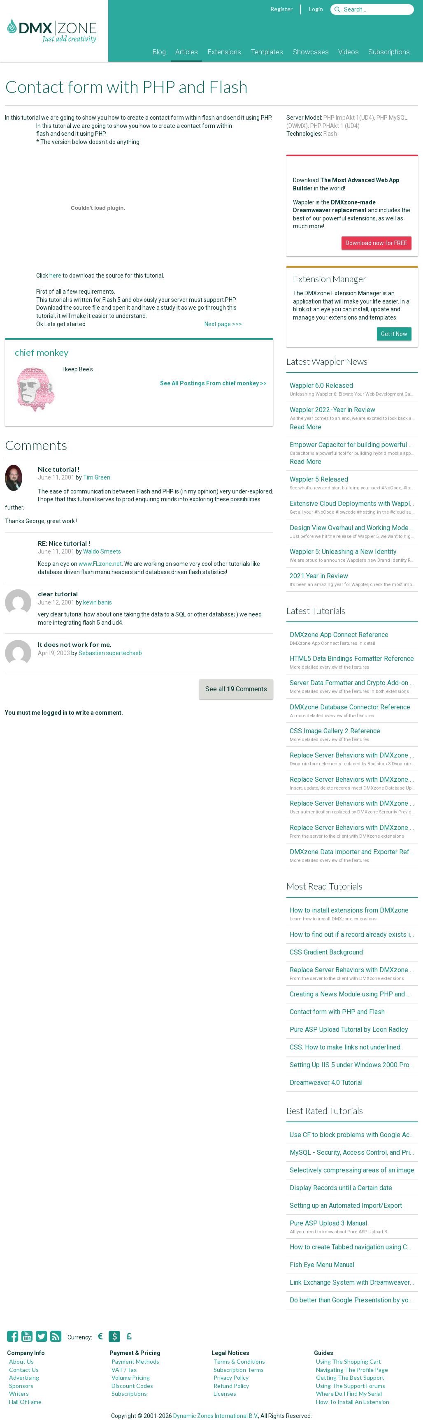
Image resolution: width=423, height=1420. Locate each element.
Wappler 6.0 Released (321, 385)
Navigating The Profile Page (352, 1369)
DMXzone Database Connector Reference (350, 707)
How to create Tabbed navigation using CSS (352, 1247)
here (55, 275)
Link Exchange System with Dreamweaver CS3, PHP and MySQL (352, 1282)
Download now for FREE (376, 243)
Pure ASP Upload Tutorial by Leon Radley (349, 1029)
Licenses (225, 1393)
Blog (159, 52)
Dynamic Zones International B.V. (215, 1416)
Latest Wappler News (326, 361)
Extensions (224, 52)
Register (281, 8)
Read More (305, 427)
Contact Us (24, 1369)
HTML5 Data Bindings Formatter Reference (352, 659)
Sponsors (21, 1385)
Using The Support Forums (350, 1385)
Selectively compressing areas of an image (352, 1170)
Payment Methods (135, 1361)
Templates (267, 52)
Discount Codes (132, 1385)
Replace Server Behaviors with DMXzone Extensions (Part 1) (352, 828)
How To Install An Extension (352, 1401)
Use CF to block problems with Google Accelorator (352, 1135)
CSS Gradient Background (326, 952)
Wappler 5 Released (319, 479)
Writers (19, 1393)
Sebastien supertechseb (110, 653)
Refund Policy (231, 1385)
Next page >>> (223, 324)
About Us (21, 1361)
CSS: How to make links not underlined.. (346, 1047)
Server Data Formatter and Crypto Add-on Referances (352, 683)
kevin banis (97, 602)
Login (316, 8)
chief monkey (41, 352)
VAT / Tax (124, 1369)
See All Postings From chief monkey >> (213, 383)
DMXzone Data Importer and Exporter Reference (352, 852)
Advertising (24, 1377)
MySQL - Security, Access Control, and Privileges (352, 1152)
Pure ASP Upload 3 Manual (328, 1223)
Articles (186, 52)
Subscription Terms (239, 1369)
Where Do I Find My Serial (349, 1393)
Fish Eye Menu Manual (322, 1265)
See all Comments (236, 689)
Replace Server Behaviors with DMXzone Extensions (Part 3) (352, 779)
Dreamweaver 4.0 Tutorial (326, 1082)
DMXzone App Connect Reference (339, 635)
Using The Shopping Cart (348, 1361)
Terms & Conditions (239, 1361)
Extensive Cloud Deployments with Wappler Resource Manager (352, 503)
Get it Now (394, 334)
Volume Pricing (131, 1377)
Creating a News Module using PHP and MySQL (352, 994)
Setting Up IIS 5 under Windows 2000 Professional (352, 1065)
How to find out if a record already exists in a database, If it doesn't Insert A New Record (352, 934)
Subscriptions (389, 52)
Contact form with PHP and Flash (337, 1012)
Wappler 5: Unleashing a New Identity (343, 552)
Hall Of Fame (25, 1401)
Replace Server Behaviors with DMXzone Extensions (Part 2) (352, 803)
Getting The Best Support (350, 1377)
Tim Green (96, 477)
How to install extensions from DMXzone (349, 910)
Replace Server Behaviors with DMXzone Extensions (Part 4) (352, 755)
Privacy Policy (231, 1377)
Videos (348, 52)
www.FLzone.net (100, 564)
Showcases (311, 52)
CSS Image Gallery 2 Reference (335, 731)
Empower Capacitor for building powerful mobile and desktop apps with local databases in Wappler (352, 445)
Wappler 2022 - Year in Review (332, 410)
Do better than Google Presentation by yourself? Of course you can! (352, 1300)
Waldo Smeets (102, 551)
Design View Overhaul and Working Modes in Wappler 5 (352, 528)
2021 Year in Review (319, 576)
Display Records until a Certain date (341, 1188)
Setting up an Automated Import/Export (346, 1205)
